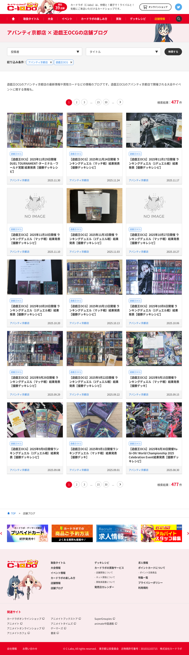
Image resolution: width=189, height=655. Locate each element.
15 (98, 102)
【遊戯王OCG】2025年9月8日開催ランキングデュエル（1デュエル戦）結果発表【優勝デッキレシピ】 (34, 453)
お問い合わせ (30, 648)
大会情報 (56, 567)
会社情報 (12, 648)
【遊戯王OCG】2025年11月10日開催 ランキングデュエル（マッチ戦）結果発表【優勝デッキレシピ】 (35, 238)
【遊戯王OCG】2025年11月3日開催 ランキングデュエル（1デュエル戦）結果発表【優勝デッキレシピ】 (93, 238)
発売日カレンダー (104, 587)
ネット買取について (105, 577)
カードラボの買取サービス (109, 567)
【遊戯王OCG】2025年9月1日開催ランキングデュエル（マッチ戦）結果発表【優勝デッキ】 (93, 453)
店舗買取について (104, 572)
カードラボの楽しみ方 (94, 19)
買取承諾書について (105, 582)
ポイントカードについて (151, 567)
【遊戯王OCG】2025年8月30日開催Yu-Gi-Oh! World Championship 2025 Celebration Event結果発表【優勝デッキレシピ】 (154, 455)
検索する (173, 51)
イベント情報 (58, 572)
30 (106, 102)
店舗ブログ (57, 588)
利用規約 (143, 587)
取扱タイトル (31, 19)
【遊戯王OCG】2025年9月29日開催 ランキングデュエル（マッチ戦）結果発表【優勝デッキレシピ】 (35, 381)
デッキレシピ (138, 19)
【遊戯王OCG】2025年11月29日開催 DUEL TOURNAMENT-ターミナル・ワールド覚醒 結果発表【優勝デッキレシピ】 (34, 165)
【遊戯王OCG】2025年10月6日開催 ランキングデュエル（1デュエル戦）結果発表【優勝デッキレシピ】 (153, 310)
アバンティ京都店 (19, 180)
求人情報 (143, 562)
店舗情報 (160, 19)
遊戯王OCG (16, 153)
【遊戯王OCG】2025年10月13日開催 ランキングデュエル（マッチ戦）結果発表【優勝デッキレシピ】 (94, 310)
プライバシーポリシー (150, 582)
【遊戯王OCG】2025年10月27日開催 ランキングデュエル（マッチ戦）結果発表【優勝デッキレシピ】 (154, 238)
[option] (27, 533)
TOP (13, 513)
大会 (50, 19)
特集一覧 (143, 577)
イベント (67, 19)
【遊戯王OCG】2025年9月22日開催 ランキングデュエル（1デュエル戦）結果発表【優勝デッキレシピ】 (93, 381)
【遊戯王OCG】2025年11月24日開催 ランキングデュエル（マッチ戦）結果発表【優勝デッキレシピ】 (94, 163)
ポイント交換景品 (148, 572)
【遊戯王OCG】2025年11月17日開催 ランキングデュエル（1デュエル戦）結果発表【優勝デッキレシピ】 (154, 163)
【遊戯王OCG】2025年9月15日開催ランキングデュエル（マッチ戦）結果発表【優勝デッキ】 (154, 381)
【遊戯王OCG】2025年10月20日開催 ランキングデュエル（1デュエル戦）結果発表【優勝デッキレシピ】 (35, 310)
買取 (118, 19)
